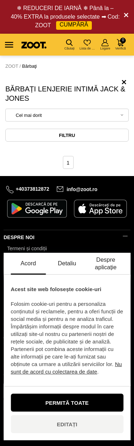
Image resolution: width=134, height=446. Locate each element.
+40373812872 (32, 189)
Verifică (120, 44)
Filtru (67, 135)
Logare (105, 44)
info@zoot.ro (82, 189)
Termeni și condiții (27, 248)
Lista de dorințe (87, 44)
